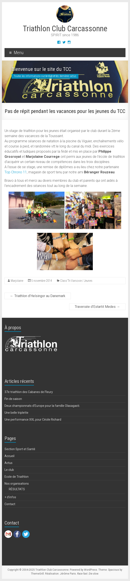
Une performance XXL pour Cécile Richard (33, 419)
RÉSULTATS (17, 489)
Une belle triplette (16, 412)
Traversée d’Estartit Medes (97, 307)
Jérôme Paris (68, 573)
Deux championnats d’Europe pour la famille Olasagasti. (42, 405)
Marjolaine (17, 280)
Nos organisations (17, 483)
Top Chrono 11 (16, 172)
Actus (8, 463)
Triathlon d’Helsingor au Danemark (37, 296)
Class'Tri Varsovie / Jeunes (76, 280)
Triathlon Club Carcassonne (65, 28)
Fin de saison (13, 399)
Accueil (9, 456)
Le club (9, 469)
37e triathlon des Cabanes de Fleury (29, 392)
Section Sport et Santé (20, 449)
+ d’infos (10, 497)
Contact (10, 504)
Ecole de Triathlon (17, 476)
